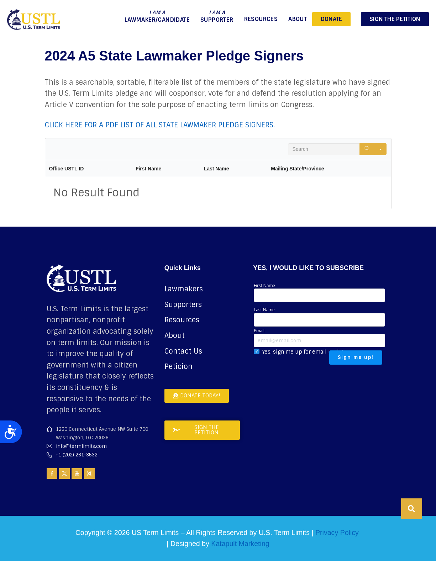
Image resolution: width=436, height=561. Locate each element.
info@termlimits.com (81, 446)
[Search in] (380, 149)
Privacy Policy (337, 532)
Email (319, 337)
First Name (319, 292)
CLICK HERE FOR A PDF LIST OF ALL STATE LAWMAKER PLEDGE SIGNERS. (160, 124)
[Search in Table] (323, 149)
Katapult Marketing (240, 543)
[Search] (366, 149)
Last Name (319, 316)
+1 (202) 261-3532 (77, 455)
